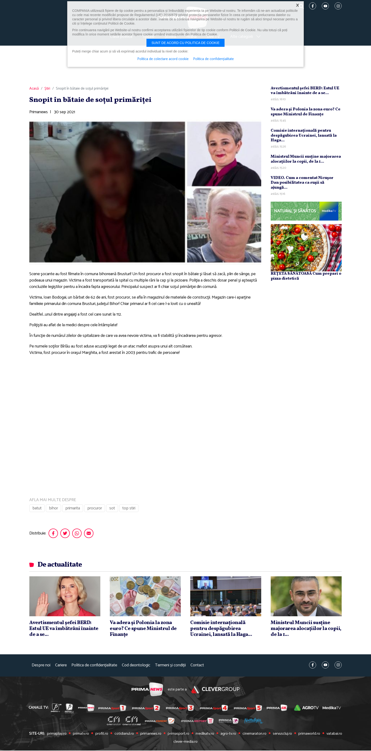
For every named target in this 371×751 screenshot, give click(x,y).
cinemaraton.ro (254, 734)
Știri (47, 89)
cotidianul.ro (124, 734)
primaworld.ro (308, 734)
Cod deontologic (136, 666)
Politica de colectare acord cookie (163, 59)
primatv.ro (81, 734)
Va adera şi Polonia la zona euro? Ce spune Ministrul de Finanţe (305, 112)
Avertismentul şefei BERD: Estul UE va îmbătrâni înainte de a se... (305, 91)
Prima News (147, 690)
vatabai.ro (333, 734)
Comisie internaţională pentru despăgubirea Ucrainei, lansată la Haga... (304, 136)
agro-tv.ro (227, 734)
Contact (197, 666)
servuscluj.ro (281, 734)
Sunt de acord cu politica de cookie (185, 43)
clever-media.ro (185, 742)
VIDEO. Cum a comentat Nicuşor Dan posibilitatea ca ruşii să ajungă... (302, 183)
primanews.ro (150, 734)
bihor (53, 508)
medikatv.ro (204, 734)
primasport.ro (178, 734)
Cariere (61, 666)
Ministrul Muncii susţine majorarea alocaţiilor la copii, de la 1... (306, 160)
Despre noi (41, 666)
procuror (94, 508)
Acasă (34, 89)
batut (37, 508)
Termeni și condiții (170, 666)
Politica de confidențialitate (94, 666)
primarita (72, 508)
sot (112, 508)
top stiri (128, 508)
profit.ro (102, 734)
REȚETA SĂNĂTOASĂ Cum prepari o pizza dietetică (306, 277)
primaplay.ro (57, 734)
